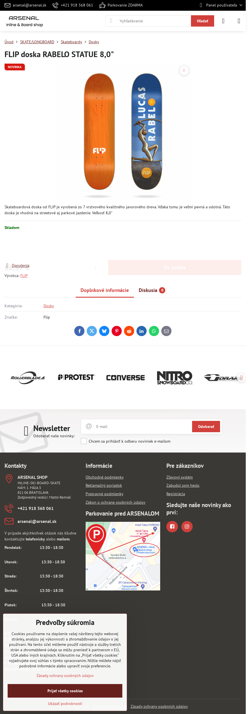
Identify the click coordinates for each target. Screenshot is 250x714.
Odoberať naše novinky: (54, 435)
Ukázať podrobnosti (65, 703)
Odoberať (206, 426)
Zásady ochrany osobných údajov (159, 706)
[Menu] (239, 21)
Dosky (49, 305)
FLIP (24, 275)
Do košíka (175, 246)
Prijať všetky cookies (65, 690)
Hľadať (202, 20)
